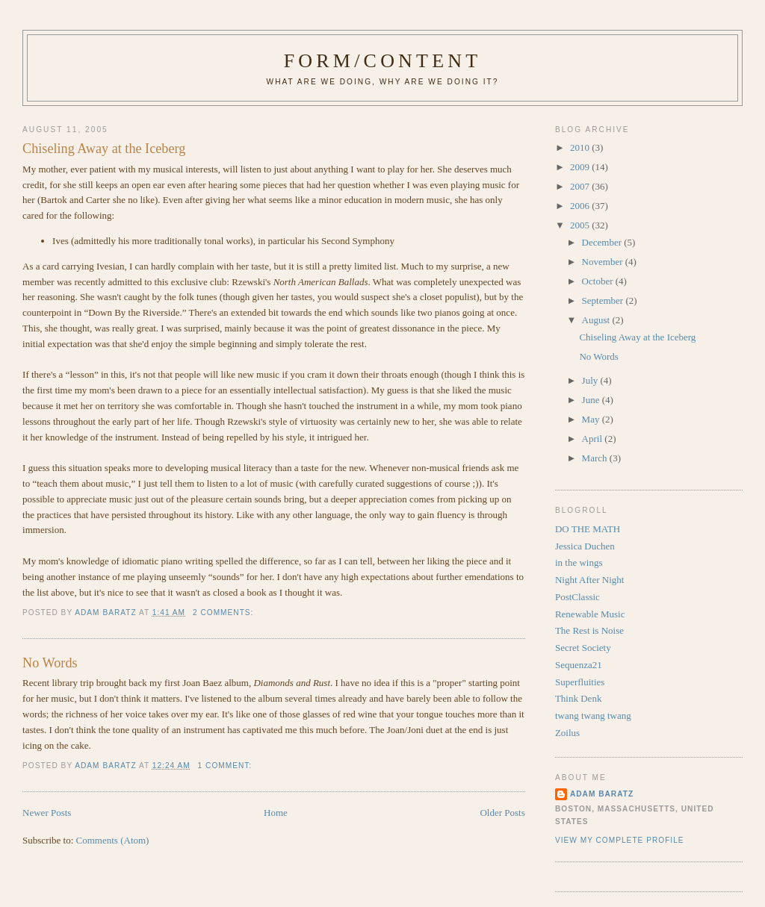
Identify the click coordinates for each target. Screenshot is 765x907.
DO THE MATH (587, 528)
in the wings (579, 562)
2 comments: (224, 612)
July (591, 380)
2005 (581, 225)
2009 (581, 166)
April (593, 438)
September (604, 300)
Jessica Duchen (585, 546)
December (603, 242)
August (597, 319)
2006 (581, 205)
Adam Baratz (602, 794)
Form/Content (383, 61)
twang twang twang (593, 715)
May (592, 419)
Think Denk (578, 698)
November (603, 261)
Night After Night (589, 579)
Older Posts (502, 812)
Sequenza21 (578, 664)
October (599, 281)
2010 (581, 147)
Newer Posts (46, 812)
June (592, 399)
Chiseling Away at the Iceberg (103, 148)
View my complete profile (619, 840)
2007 (581, 186)
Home (276, 812)
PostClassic (577, 596)
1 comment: (226, 765)
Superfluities (579, 682)
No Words (49, 662)
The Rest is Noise (589, 630)
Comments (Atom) (112, 840)
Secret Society (583, 647)
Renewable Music (590, 614)
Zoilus (567, 732)
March (596, 458)
